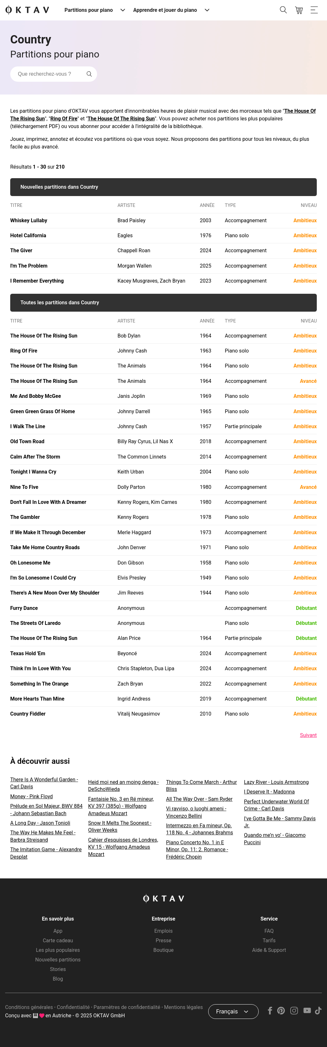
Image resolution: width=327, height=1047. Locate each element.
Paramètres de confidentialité (127, 1007)
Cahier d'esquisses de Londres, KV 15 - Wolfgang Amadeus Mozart (123, 847)
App (57, 931)
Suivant (308, 735)
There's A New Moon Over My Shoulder (54, 593)
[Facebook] (270, 1013)
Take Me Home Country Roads (45, 547)
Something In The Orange (39, 684)
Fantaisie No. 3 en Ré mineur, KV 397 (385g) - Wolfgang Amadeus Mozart (121, 806)
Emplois (163, 931)
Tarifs (269, 940)
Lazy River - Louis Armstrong (276, 782)
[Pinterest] (281, 1013)
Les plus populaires (58, 950)
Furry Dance (24, 608)
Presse (163, 940)
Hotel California (28, 235)
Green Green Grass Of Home (42, 411)
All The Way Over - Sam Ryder (199, 799)
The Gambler (25, 517)
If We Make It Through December (48, 532)
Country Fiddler (28, 714)
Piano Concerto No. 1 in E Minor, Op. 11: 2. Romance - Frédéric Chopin (197, 849)
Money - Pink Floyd (31, 796)
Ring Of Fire (64, 119)
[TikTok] (318, 1013)
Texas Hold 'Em (27, 653)
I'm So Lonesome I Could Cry (43, 578)
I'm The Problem (29, 266)
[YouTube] (307, 1013)
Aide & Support (269, 950)
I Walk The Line (27, 426)
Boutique (163, 950)
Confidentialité (73, 1007)
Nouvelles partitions (57, 960)
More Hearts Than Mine (37, 699)
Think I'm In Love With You (40, 668)
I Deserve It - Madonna (269, 792)
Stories (58, 969)
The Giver (21, 250)
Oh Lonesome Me (30, 563)
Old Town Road (27, 441)
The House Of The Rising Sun (121, 119)
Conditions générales (29, 1007)
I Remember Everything (37, 281)
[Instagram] (294, 1013)
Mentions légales (183, 1007)
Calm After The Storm (35, 457)
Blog (58, 979)
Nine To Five (24, 487)
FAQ (269, 931)
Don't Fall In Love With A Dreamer (48, 502)
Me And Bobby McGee (35, 396)
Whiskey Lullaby (28, 220)
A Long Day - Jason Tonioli (40, 823)
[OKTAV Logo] (27, 10)
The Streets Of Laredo (35, 623)
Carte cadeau (58, 940)
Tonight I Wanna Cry (33, 472)
